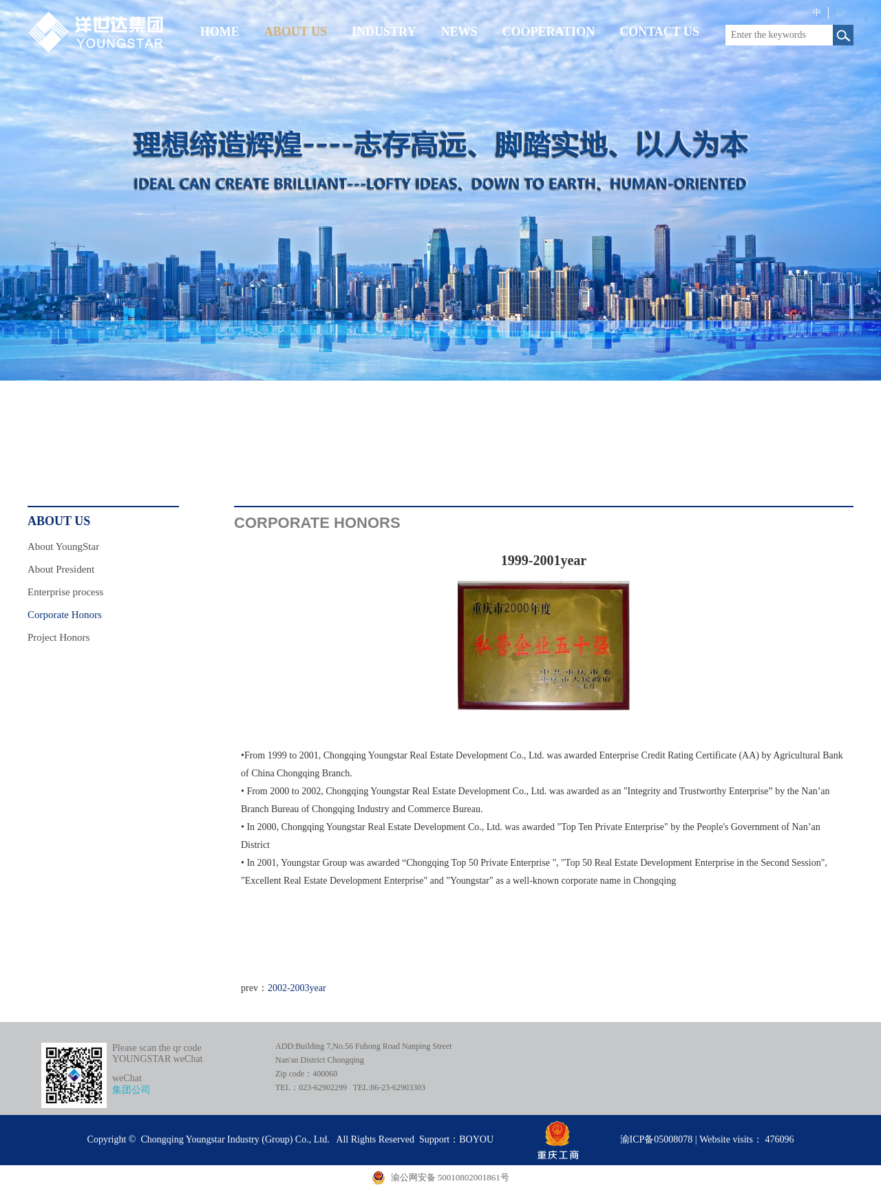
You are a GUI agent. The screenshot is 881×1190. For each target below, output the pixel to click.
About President (61, 569)
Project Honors (58, 637)
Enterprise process (65, 591)
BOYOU (476, 1139)
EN (841, 12)
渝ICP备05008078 (656, 1139)
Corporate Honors (65, 614)
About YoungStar (63, 546)
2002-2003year (297, 988)
